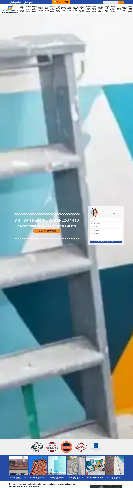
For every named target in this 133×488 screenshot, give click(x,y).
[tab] (66, 244)
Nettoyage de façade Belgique (63, 9)
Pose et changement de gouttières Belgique (82, 9)
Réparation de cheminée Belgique (28, 9)
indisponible (15, 2)
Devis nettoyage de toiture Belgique (22, 9)
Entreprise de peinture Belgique (34, 9)
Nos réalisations (47, 231)
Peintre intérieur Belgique (69, 9)
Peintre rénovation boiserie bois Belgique (100, 9)
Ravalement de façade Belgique (75, 9)
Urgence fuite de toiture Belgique (130, 9)
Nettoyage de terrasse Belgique (52, 9)
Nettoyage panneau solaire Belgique (94, 9)
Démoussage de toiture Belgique (40, 9)
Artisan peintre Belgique (47, 9)
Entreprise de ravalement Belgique (112, 9)
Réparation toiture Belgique (124, 9)
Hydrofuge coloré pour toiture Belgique (106, 9)
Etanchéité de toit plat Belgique (88, 9)
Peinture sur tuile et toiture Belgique (58, 9)
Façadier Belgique (119, 8)
